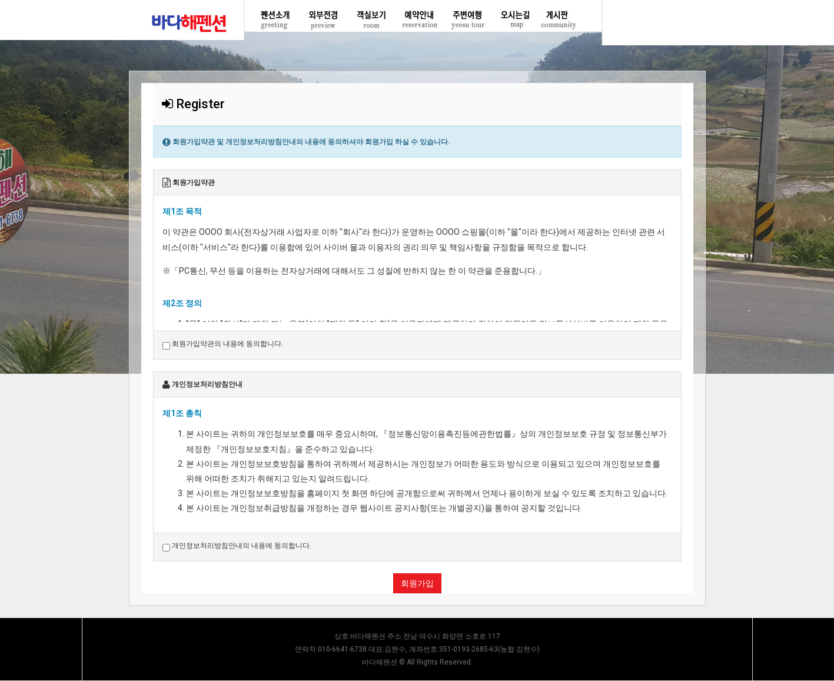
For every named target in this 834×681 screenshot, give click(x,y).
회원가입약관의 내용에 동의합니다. (222, 344)
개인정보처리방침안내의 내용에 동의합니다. (236, 546)
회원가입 (417, 583)
